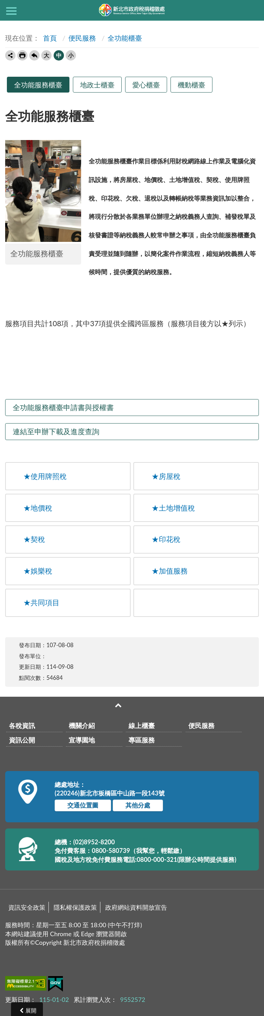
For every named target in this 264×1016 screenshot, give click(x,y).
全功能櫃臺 (125, 38)
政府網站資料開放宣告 (136, 907)
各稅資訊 (22, 725)
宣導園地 (82, 740)
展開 (30, 1010)
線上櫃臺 (142, 725)
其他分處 (137, 805)
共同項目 (41, 602)
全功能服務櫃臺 (38, 85)
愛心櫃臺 (146, 85)
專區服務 (142, 740)
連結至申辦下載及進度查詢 (56, 431)
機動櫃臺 (191, 85)
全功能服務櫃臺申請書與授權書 (63, 407)
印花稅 (166, 539)
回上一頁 (34, 55)
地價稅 (37, 507)
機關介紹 (82, 725)
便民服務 (82, 38)
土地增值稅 (173, 507)
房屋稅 (166, 476)
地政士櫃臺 (97, 85)
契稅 (34, 539)
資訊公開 (22, 740)
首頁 (49, 38)
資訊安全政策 (26, 907)
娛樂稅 (37, 570)
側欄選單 (11, 11)
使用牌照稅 (45, 476)
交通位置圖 (82, 805)
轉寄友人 (10, 55)
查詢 (252, 10)
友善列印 (22, 55)
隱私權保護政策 (75, 907)
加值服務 (170, 570)
